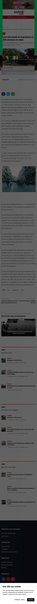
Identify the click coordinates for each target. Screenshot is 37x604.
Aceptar (30, 600)
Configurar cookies (19, 599)
